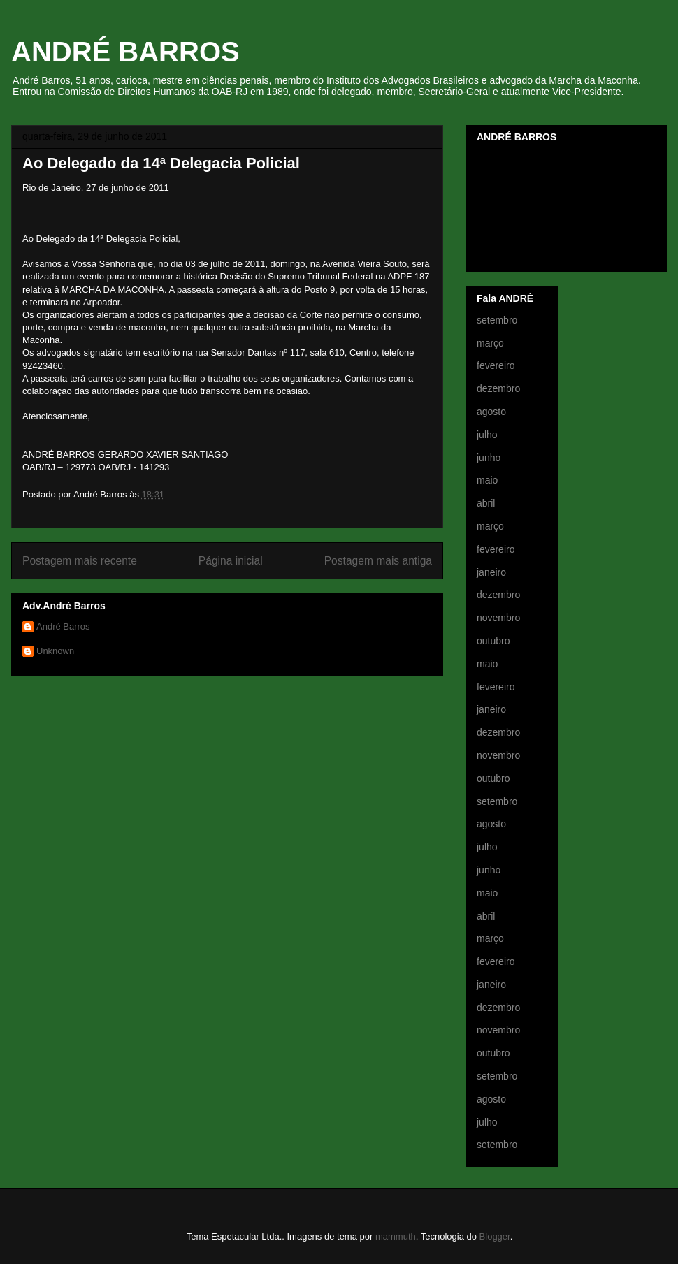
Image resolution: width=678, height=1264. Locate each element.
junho (488, 457)
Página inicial (231, 561)
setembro (497, 320)
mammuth (395, 1236)
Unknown (55, 651)
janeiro (491, 572)
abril (486, 503)
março (490, 343)
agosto (491, 411)
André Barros (63, 626)
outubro (493, 640)
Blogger (494, 1236)
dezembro (498, 388)
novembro (498, 617)
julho (487, 434)
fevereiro (495, 365)
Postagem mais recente (79, 561)
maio (487, 480)
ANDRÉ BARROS (125, 51)
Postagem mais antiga (378, 561)
